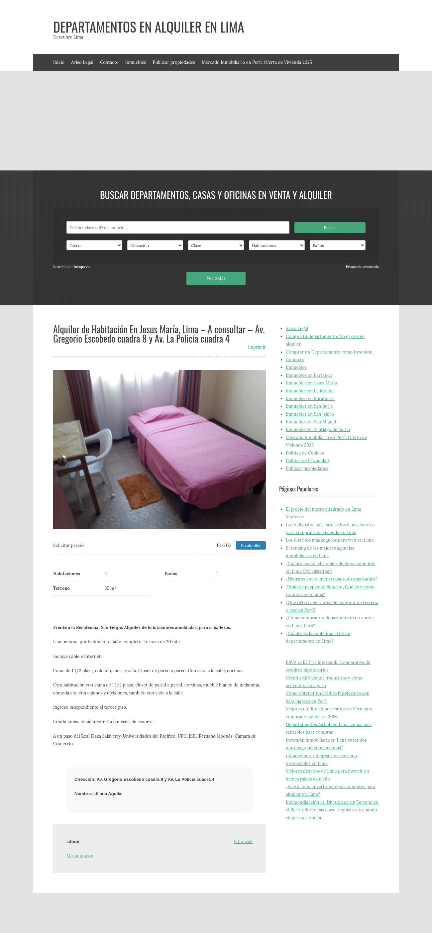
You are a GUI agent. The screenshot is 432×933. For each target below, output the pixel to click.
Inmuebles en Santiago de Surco (318, 429)
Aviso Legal (82, 62)
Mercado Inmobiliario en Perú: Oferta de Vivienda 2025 (257, 62)
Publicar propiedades (174, 62)
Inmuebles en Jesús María (311, 383)
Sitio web (243, 841)
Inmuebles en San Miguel (311, 422)
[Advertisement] (216, 120)
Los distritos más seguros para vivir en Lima (330, 540)
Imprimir (257, 347)
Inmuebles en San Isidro (310, 414)
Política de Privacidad (307, 461)
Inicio (58, 62)
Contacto (109, 62)
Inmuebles (135, 62)
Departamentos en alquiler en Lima (148, 27)
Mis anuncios (79, 856)
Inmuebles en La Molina (310, 391)
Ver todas (215, 278)
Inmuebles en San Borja (309, 406)
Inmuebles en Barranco (309, 375)
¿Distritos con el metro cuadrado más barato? (331, 579)
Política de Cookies (305, 453)
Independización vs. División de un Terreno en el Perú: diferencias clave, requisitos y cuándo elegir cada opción (332, 810)
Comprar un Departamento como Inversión (329, 352)
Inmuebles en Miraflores (310, 398)
